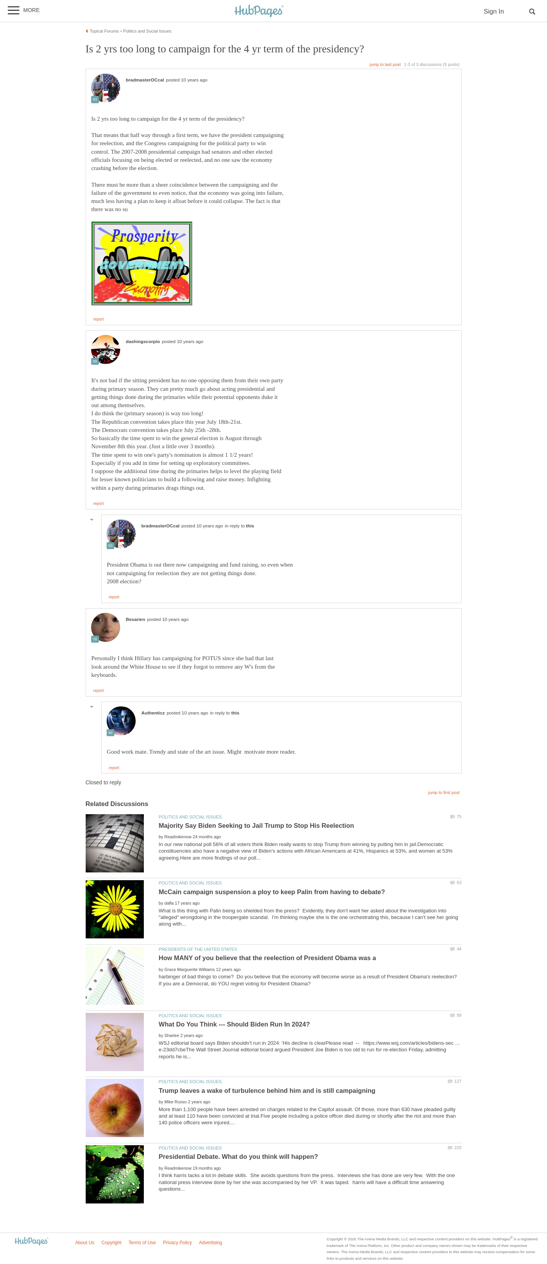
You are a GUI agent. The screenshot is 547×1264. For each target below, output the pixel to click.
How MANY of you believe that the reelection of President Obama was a (267, 958)
